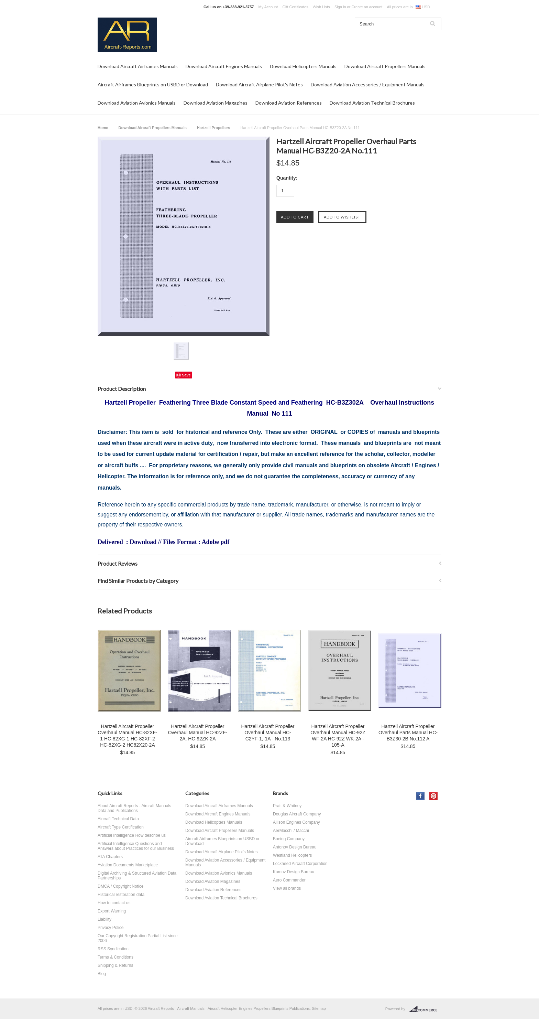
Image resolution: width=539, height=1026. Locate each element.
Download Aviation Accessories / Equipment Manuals (368, 84)
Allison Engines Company (296, 822)
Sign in (340, 7)
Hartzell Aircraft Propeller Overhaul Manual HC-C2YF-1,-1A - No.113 (268, 732)
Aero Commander (289, 880)
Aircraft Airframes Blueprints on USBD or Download (153, 84)
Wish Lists (321, 7)
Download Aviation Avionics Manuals (137, 103)
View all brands (287, 888)
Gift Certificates (295, 7)
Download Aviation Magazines (216, 103)
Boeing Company (289, 838)
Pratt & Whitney (287, 805)
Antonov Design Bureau (295, 847)
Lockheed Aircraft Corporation (300, 863)
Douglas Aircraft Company (297, 814)
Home (103, 128)
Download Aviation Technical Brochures (372, 103)
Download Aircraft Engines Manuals (224, 66)
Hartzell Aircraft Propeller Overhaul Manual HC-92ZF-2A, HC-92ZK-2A (198, 732)
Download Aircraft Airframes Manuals (138, 66)
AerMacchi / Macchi (291, 830)
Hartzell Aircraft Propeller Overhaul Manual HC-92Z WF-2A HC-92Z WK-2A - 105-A (337, 736)
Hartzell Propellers (213, 128)
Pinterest (433, 796)
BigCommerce (425, 1009)
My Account (268, 7)
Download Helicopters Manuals (303, 66)
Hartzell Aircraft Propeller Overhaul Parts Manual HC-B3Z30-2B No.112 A (408, 732)
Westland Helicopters (292, 855)
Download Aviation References (288, 103)
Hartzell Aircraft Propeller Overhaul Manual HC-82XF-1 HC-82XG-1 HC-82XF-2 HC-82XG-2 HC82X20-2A (127, 736)
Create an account (366, 7)
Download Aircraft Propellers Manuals (385, 66)
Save (186, 375)
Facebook (420, 796)
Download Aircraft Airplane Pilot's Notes (259, 84)
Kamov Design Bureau (293, 871)
